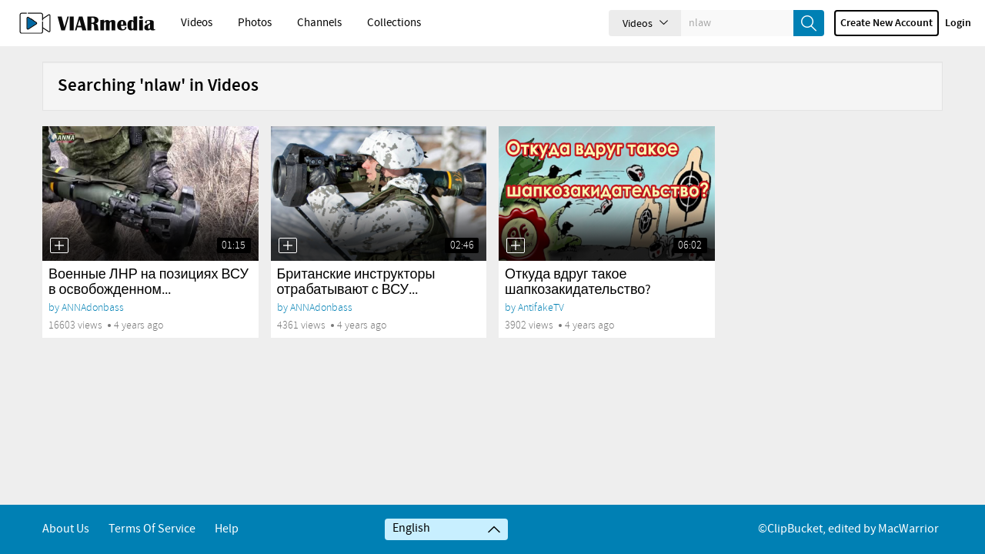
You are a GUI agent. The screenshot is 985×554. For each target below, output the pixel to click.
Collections (394, 23)
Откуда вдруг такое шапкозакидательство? (578, 282)
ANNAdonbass (93, 307)
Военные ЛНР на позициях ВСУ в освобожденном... (148, 282)
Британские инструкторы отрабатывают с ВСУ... (356, 282)
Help (227, 529)
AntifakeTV (541, 307)
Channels (319, 23)
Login (958, 23)
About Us (65, 529)
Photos (255, 23)
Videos (196, 23)
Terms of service (152, 529)
